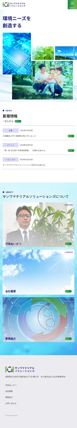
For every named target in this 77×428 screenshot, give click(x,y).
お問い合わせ (10, 403)
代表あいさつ (10, 385)
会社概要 (9, 391)
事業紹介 (9, 397)
